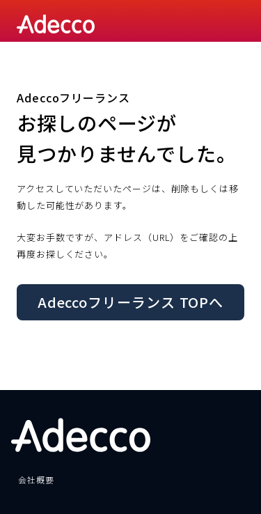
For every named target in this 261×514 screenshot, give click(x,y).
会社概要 (36, 479)
